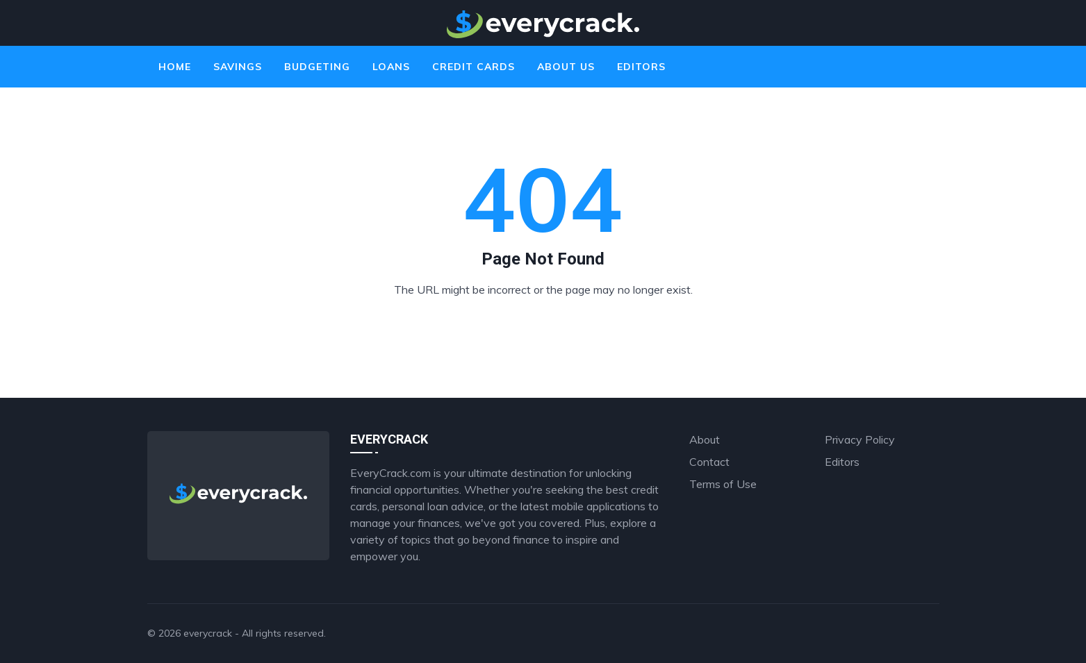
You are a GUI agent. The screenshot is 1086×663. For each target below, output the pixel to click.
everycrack (207, 633)
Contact (709, 462)
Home (174, 66)
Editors (641, 66)
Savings (237, 66)
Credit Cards (473, 66)
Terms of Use (723, 484)
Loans (391, 66)
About (704, 439)
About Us (566, 66)
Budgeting (317, 66)
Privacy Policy (860, 439)
